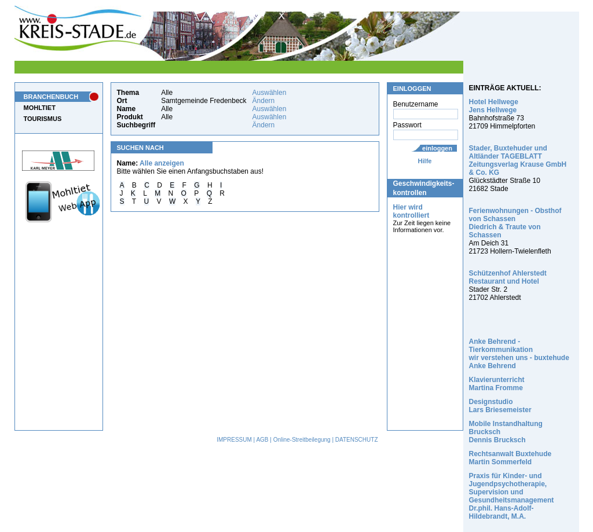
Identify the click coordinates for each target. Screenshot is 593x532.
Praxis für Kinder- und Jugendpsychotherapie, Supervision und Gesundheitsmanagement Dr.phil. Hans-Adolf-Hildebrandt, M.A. (511, 496)
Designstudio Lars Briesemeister (500, 406)
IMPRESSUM (234, 439)
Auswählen (269, 93)
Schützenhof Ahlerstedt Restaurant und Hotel (508, 277)
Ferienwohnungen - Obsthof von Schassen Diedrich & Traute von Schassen (515, 223)
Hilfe (425, 160)
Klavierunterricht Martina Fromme (497, 384)
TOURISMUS (43, 118)
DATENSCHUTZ (356, 439)
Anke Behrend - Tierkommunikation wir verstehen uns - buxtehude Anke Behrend (519, 353)
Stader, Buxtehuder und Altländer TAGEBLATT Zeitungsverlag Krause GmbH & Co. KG (518, 160)
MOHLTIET (40, 107)
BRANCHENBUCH (51, 96)
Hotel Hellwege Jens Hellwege (493, 106)
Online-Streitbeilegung (302, 439)
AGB (262, 439)
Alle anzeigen (162, 163)
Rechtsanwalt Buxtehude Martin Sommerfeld (510, 458)
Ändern (263, 101)
